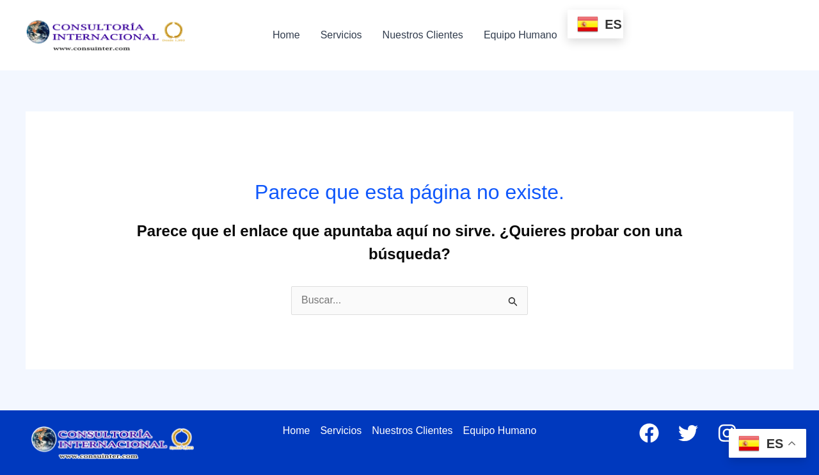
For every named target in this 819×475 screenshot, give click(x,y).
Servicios (341, 34)
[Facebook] (649, 433)
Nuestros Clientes (423, 34)
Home (286, 34)
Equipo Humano (520, 34)
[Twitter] (688, 433)
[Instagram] (727, 433)
